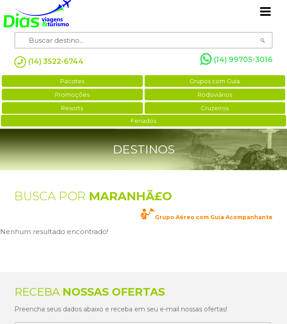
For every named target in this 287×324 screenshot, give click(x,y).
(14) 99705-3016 (236, 59)
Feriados (143, 120)
